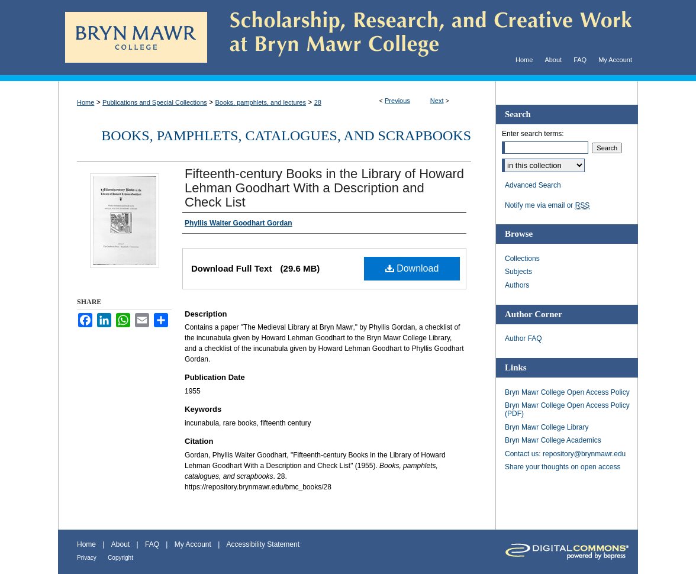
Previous (397, 100)
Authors (517, 285)
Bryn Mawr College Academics (553, 440)
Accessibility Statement (263, 544)
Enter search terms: (533, 134)
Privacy (86, 557)
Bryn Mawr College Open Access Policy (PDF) (567, 409)
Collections (522, 258)
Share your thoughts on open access (562, 467)
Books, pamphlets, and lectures (260, 102)
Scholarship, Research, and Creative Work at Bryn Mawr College (422, 37)
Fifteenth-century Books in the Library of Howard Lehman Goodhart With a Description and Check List (324, 187)
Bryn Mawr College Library (546, 427)
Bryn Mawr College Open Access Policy (567, 392)
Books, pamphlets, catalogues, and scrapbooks (286, 135)
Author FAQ (523, 338)
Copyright (120, 557)
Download (412, 268)
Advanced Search (533, 185)
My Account (193, 544)
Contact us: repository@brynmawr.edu (565, 454)
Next (437, 100)
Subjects (518, 271)
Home (85, 102)
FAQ (152, 544)
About (120, 544)
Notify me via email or (547, 205)
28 (317, 102)
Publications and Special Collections (154, 102)
